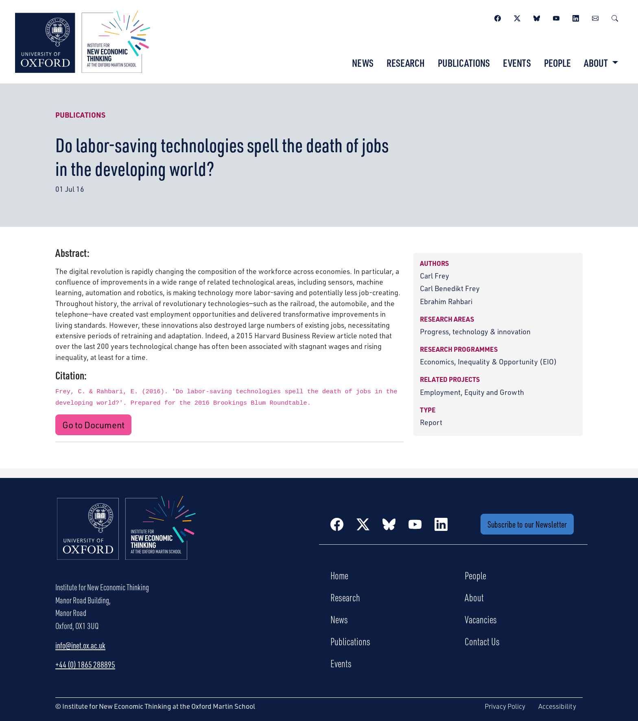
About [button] (597, 62)
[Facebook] (497, 17)
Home (339, 575)
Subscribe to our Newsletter (527, 524)
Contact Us (482, 641)
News (363, 62)
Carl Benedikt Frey (450, 288)
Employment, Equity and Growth (472, 392)
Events (517, 62)
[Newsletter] (595, 17)
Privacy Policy (505, 706)
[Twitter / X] (517, 17)
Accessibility (557, 706)
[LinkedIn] (576, 17)
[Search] (615, 17)
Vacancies (481, 619)
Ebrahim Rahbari (446, 301)
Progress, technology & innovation (475, 331)
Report (431, 422)
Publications (464, 62)
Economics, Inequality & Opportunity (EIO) (488, 361)
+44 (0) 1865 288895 (85, 664)
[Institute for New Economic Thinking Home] (126, 536)
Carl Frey (434, 275)
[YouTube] (556, 17)
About (474, 597)
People (557, 62)
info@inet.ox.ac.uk (80, 645)
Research (406, 62)
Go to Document (93, 425)
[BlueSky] (536, 17)
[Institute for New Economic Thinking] (82, 40)
